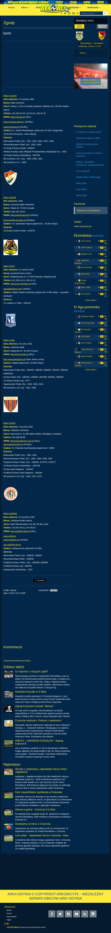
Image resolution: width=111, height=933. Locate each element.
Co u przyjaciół (82, 171)
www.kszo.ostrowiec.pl (20, 284)
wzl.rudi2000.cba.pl (12, 545)
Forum (11, 7)
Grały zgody (81, 183)
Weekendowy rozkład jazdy (88, 177)
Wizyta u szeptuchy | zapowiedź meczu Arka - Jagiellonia (41, 770)
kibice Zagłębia (10, 513)
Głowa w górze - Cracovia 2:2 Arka (35, 809)
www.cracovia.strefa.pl (13, 122)
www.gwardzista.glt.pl (20, 215)
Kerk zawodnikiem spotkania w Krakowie (38, 792)
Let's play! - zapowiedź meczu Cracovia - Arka (41, 835)
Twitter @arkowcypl (82, 226)
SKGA (9, 910)
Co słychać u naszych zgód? (31, 671)
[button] (105, 13)
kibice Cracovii (9, 96)
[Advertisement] (37, 64)
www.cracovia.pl (17, 117)
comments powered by (17, 660)
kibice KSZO (9, 266)
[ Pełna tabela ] (90, 300)
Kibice (25, 7)
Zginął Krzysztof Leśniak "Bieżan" (34, 706)
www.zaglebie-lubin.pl (20, 531)
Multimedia (93, 7)
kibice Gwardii (9, 197)
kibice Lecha (9, 340)
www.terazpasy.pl (11, 127)
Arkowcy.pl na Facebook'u (88, 210)
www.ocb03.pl (9, 536)
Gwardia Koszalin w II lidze (30, 691)
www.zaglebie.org (11, 540)
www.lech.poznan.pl (19, 354)
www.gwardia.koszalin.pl (14, 220)
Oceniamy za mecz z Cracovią (32, 823)
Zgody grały (81, 195)
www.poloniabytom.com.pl (22, 441)
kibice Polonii (9, 423)
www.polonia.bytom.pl (13, 444)
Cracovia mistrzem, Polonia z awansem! (38, 720)
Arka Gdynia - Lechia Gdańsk (90, 81)
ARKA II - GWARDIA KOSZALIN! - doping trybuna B (39, 742)
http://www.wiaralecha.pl (14, 359)
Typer (9, 920)
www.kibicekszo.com (12, 289)
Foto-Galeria (11, 917)
